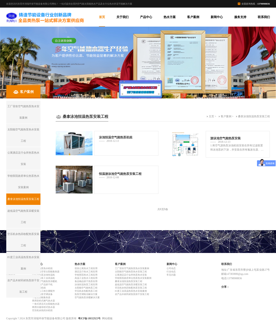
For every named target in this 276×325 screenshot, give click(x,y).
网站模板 (107, 318)
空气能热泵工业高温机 (43, 278)
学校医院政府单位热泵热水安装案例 (133, 278)
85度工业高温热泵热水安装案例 (131, 291)
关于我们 (122, 17)
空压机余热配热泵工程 (86, 291)
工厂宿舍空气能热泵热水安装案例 (132, 268)
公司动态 (171, 268)
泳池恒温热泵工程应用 (86, 284)
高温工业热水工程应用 (86, 278)
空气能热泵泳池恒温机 (43, 274)
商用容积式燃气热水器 (43, 300)
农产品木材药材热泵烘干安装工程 (132, 294)
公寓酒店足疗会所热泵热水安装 (131, 274)
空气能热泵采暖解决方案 (87, 297)
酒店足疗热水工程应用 (86, 271)
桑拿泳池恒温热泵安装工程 (254, 116)
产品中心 (146, 17)
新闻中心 (217, 17)
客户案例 (193, 17)
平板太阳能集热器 (41, 297)
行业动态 (171, 271)
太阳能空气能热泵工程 (86, 287)
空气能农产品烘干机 (42, 284)
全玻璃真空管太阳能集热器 (45, 271)
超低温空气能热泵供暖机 (44, 281)
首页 (102, 17)
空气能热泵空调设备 (42, 294)
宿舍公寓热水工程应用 (86, 268)
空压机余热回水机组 (42, 310)
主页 (211, 116)
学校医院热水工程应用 (86, 274)
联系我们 (264, 17)
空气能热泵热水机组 (42, 268)
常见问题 (171, 274)
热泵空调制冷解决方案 (86, 294)
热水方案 (170, 17)
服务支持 (240, 17)
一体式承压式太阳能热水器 (45, 304)
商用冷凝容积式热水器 (43, 307)
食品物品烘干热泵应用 (86, 281)
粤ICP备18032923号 (89, 318)
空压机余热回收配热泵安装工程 (131, 287)
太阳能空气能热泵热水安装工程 (131, 271)
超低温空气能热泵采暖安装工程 (131, 284)
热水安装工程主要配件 (43, 291)
